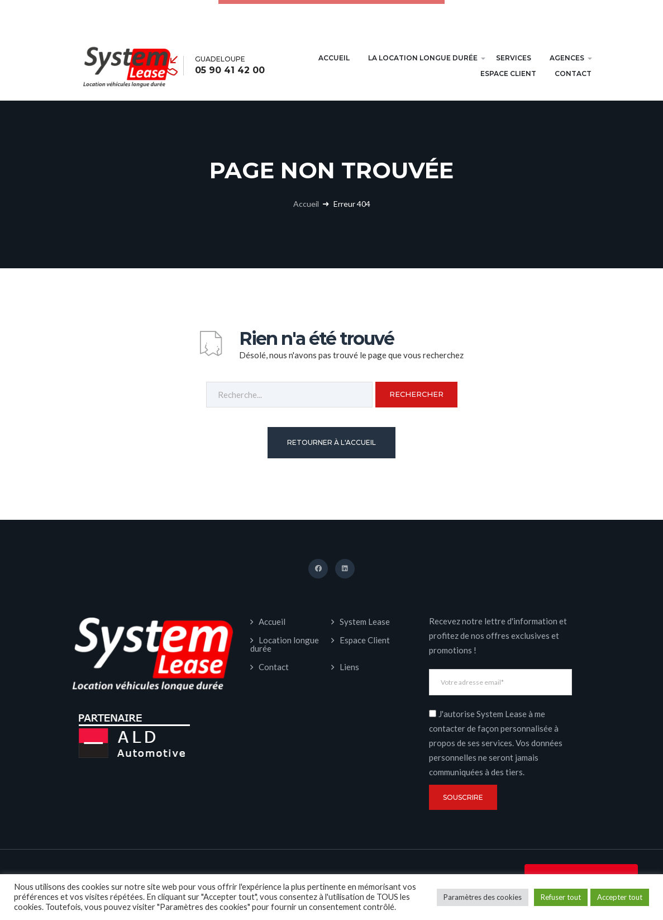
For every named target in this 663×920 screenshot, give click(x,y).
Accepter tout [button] (619, 897)
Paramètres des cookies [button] (482, 897)
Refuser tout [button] (561, 897)
